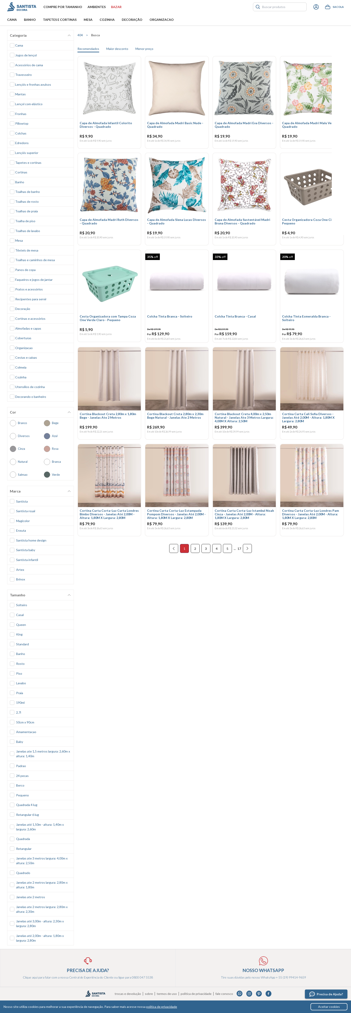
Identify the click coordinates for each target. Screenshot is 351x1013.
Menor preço (144, 49)
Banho (30, 19)
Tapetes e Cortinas (60, 19)
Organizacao (162, 19)
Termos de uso (167, 994)
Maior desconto (117, 49)
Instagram (249, 994)
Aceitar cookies (329, 1007)
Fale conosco (224, 994)
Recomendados (88, 49)
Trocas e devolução (128, 994)
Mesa (88, 19)
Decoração (132, 19)
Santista (21, 7)
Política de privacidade (196, 994)
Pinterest (259, 994)
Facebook (268, 994)
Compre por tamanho (62, 7)
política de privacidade (161, 1007)
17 (239, 555)
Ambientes (97, 7)
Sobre (149, 994)
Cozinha (107, 19)
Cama (12, 19)
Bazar (116, 7)
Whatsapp (240, 994)
